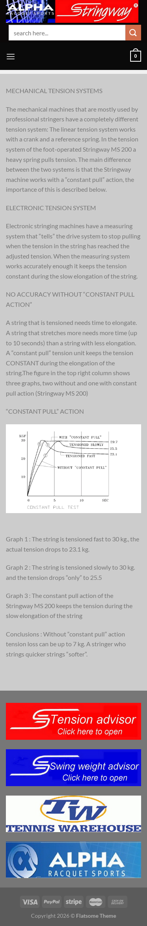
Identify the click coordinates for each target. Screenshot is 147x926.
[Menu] (10, 56)
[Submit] (133, 32)
